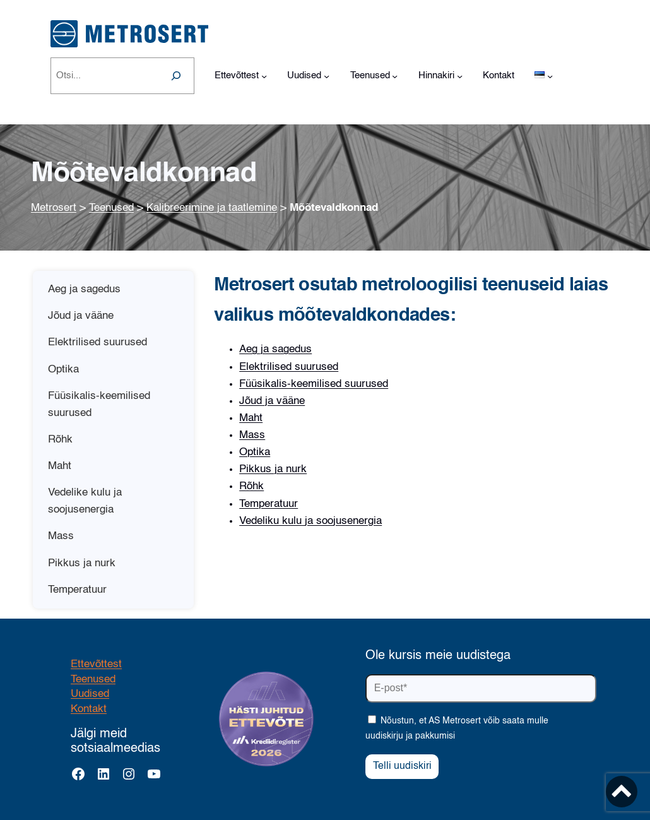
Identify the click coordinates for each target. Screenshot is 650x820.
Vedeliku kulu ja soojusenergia (310, 521)
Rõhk (251, 486)
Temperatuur (268, 504)
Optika (254, 452)
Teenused (111, 208)
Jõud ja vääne (272, 401)
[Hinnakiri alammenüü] (460, 76)
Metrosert (53, 208)
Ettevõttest (96, 664)
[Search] (176, 76)
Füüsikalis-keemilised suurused (313, 384)
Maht (251, 418)
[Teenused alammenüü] (395, 76)
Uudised (90, 694)
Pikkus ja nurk (273, 469)
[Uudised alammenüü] (326, 76)
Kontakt (89, 709)
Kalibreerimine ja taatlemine (211, 208)
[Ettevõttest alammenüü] (264, 76)
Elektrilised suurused (288, 367)
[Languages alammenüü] (550, 76)
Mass (252, 435)
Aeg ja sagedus (275, 349)
